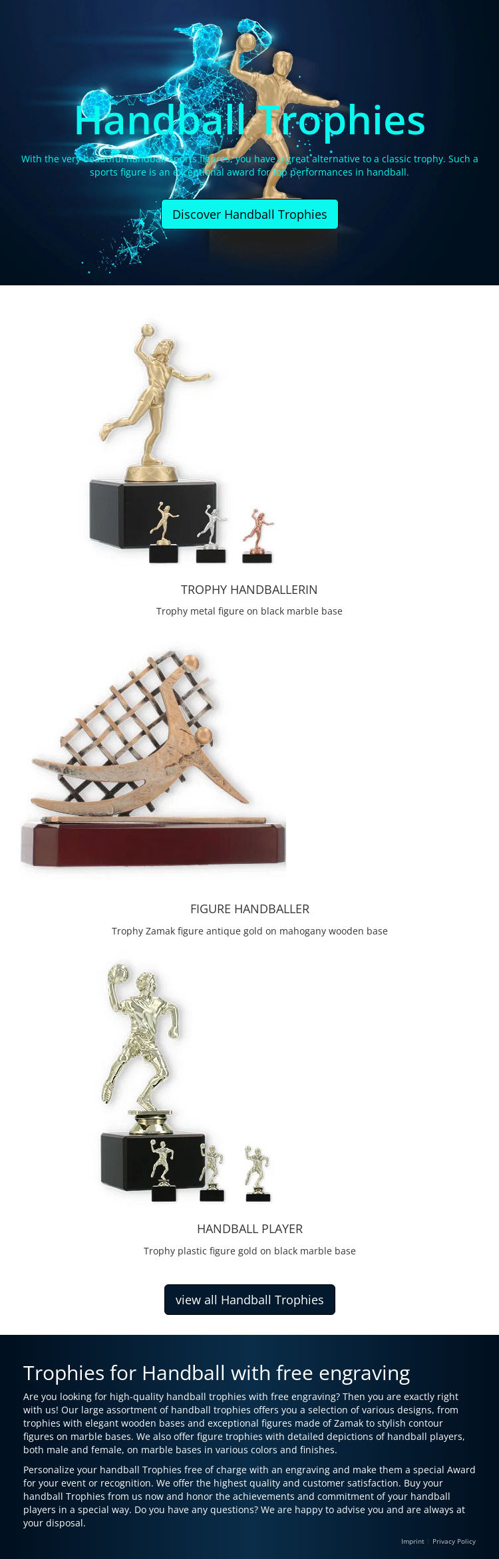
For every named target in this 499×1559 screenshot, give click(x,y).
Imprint (412, 1541)
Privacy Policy (454, 1541)
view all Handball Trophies (250, 1300)
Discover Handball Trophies (249, 214)
